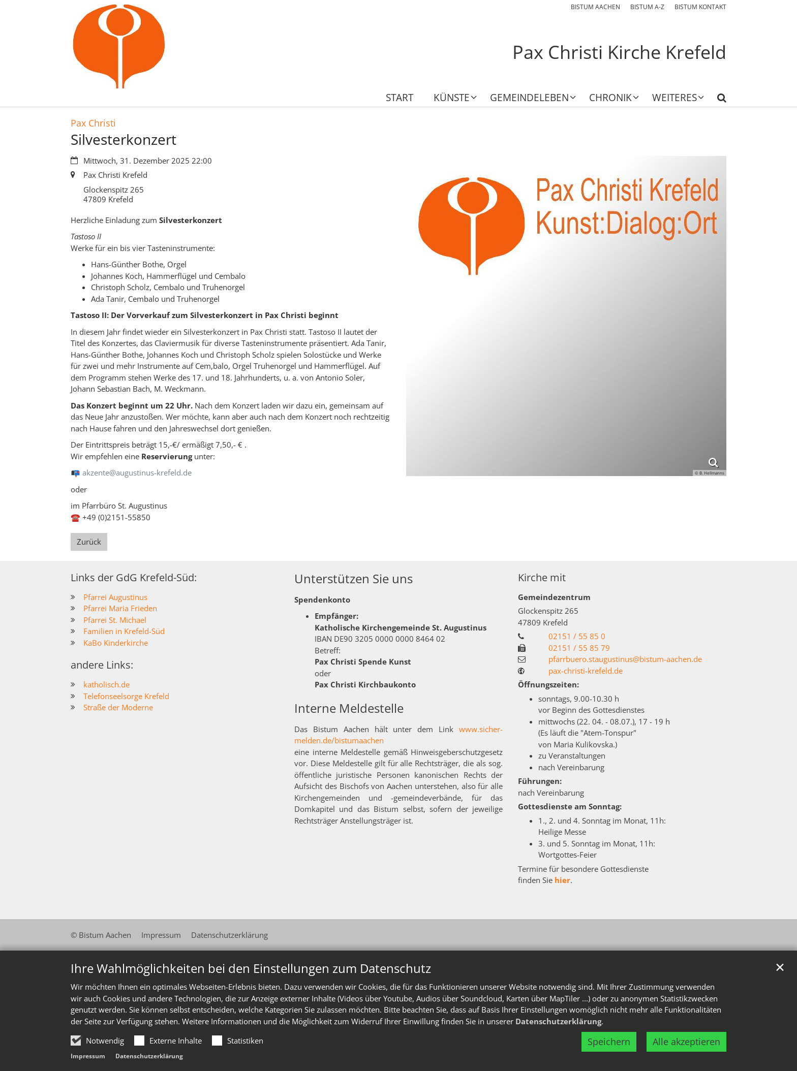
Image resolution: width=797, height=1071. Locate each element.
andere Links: (102, 664)
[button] (448, 99)
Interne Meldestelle (349, 708)
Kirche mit (542, 577)
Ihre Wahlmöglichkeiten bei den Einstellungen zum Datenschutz (251, 997)
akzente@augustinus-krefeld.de (137, 472)
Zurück (89, 542)
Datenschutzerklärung (558, 1050)
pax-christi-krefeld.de (585, 671)
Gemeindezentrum (554, 597)
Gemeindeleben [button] (529, 98)
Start (399, 98)
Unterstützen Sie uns (353, 578)
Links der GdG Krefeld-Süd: (134, 577)
